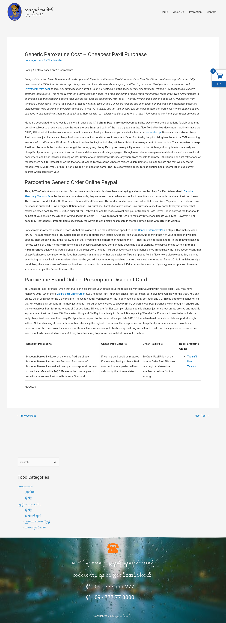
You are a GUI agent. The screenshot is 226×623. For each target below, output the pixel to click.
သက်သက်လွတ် (33, 515)
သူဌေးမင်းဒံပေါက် (39, 9)
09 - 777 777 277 (114, 586)
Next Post (202, 415)
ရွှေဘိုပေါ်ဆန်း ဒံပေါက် (29, 504)
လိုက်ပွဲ (28, 497)
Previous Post (26, 415)
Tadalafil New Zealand (192, 361)
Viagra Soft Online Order (71, 293)
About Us (178, 12)
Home (164, 12)
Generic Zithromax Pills (151, 230)
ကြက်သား (30, 491)
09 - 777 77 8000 (114, 597)
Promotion (195, 12)
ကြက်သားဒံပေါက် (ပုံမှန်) (37, 521)
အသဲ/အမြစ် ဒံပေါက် (35, 527)
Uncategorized (33, 60)
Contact (211, 12)
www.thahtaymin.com (37, 89)
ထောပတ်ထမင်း (25, 486)
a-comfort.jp (153, 132)
